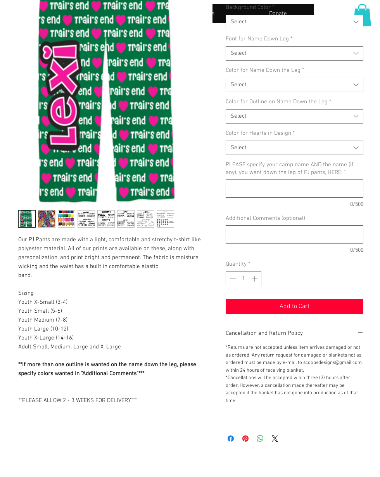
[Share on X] (275, 438)
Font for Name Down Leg (259, 38)
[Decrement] (232, 279)
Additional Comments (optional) (265, 218)
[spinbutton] (243, 279)
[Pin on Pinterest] (245, 438)
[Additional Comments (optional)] (294, 234)
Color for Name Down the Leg (265, 70)
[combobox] (294, 22)
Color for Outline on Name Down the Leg (278, 101)
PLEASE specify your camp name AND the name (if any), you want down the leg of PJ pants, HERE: (290, 168)
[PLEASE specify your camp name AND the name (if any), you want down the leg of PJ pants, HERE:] (294, 188)
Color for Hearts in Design (260, 133)
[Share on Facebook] (230, 438)
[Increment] (255, 279)
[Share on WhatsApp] (260, 438)
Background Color (250, 7)
